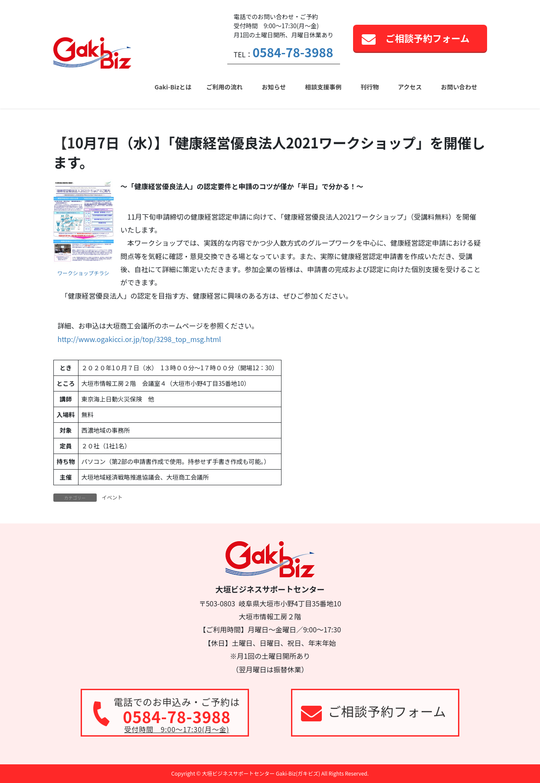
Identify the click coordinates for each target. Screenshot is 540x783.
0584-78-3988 (292, 52)
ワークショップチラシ (83, 272)
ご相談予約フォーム (428, 38)
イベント (112, 497)
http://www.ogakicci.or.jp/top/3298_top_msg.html (139, 339)
